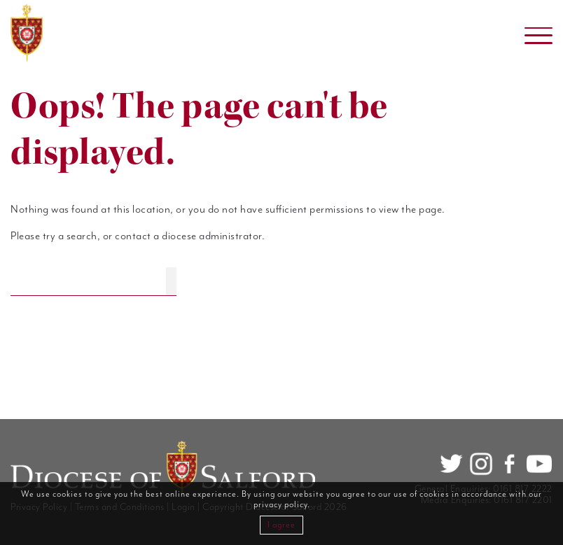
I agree (281, 525)
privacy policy (280, 505)
